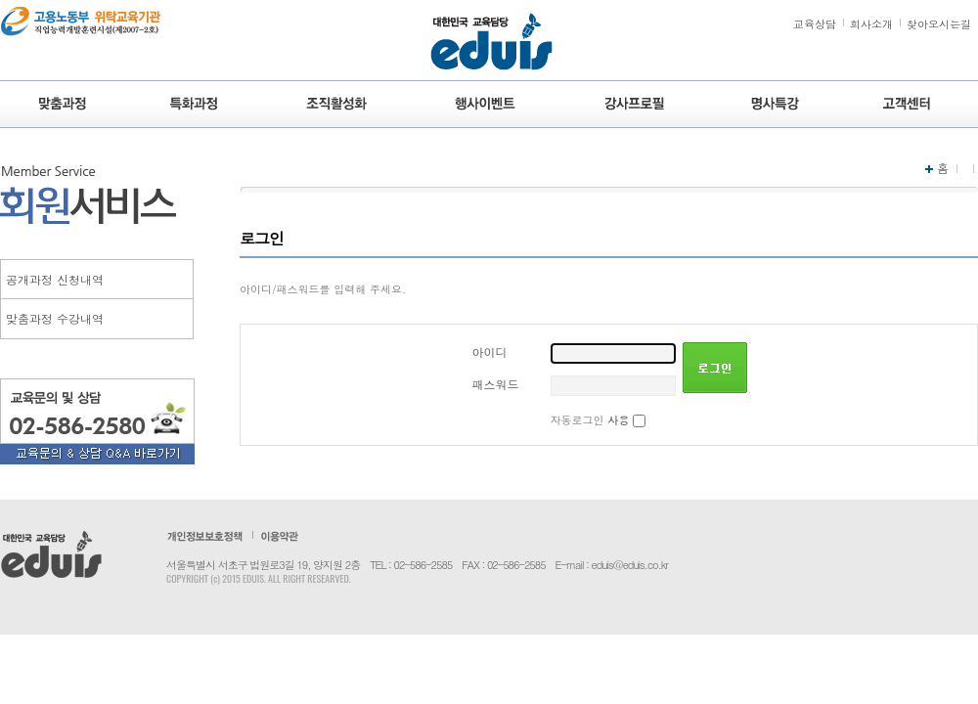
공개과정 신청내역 (55, 279)
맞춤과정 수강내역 (55, 318)
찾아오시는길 (939, 24)
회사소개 (871, 24)
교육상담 (814, 24)
